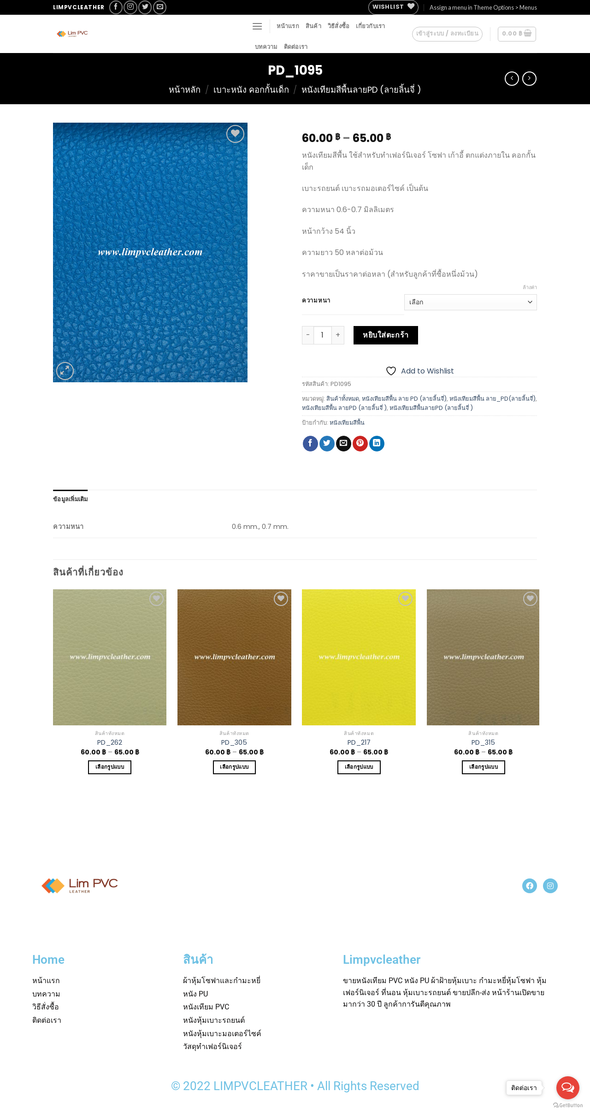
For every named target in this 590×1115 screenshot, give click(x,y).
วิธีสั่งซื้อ (339, 26)
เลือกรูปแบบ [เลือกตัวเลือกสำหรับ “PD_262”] (109, 767)
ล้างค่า (530, 287)
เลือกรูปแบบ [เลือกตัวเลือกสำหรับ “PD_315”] (483, 767)
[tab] (70, 499)
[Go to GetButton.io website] (568, 1106)
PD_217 (359, 742)
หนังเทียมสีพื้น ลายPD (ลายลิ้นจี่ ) (344, 408)
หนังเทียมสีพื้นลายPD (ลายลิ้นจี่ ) (361, 89)
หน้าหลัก (185, 89)
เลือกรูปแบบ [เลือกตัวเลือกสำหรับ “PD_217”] (359, 767)
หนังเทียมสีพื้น (347, 423)
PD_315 (483, 742)
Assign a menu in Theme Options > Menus (483, 7)
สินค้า (313, 26)
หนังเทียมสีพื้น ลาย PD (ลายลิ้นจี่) (404, 399)
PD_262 (109, 742)
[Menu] (257, 26)
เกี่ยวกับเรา (370, 26)
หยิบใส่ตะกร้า (386, 335)
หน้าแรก (288, 26)
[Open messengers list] (567, 1087)
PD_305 (234, 742)
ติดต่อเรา (296, 46)
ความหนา (316, 300)
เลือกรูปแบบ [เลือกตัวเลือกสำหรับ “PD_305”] (234, 767)
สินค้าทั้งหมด (342, 399)
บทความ (266, 46)
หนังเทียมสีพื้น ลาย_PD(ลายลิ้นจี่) (492, 399)
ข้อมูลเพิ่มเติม (70, 499)
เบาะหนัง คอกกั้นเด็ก (251, 89)
